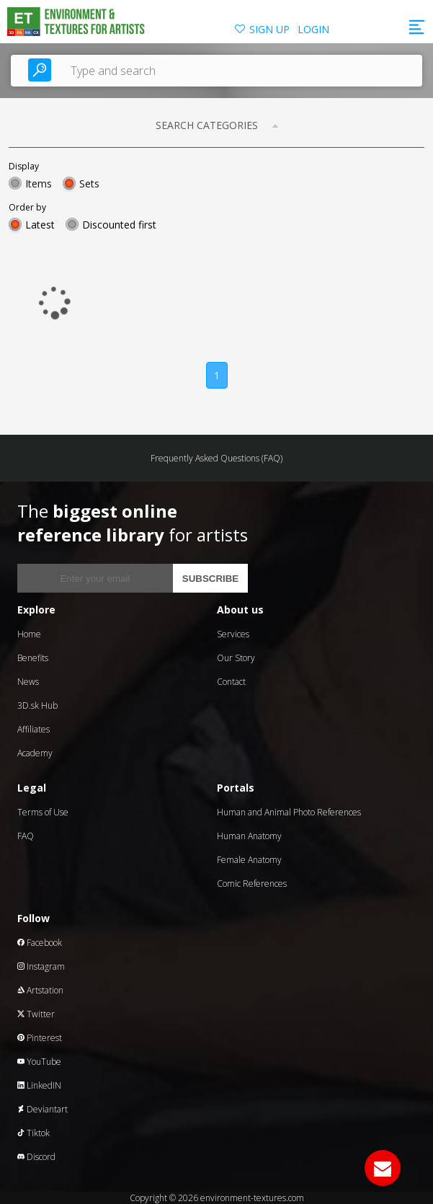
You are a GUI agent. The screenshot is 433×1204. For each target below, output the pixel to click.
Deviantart (42, 1109)
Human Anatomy (249, 836)
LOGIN (313, 29)
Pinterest (39, 1038)
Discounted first (119, 224)
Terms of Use (42, 812)
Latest (40, 224)
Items (38, 183)
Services (233, 634)
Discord (36, 1157)
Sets (89, 183)
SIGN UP (269, 29)
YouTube (39, 1061)
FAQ (25, 836)
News (28, 682)
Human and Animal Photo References (289, 812)
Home (29, 634)
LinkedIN (39, 1085)
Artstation (40, 990)
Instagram (41, 966)
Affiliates (33, 729)
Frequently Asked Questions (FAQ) (216, 458)
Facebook (39, 943)
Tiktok (33, 1133)
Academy (35, 753)
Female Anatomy (249, 860)
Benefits (32, 658)
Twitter (36, 1014)
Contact (231, 682)
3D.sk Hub (37, 705)
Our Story (236, 658)
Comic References (252, 883)
